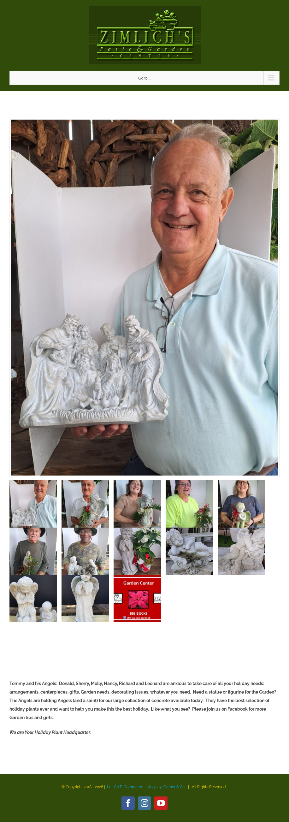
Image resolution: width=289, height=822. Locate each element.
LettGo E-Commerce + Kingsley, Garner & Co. (146, 787)
